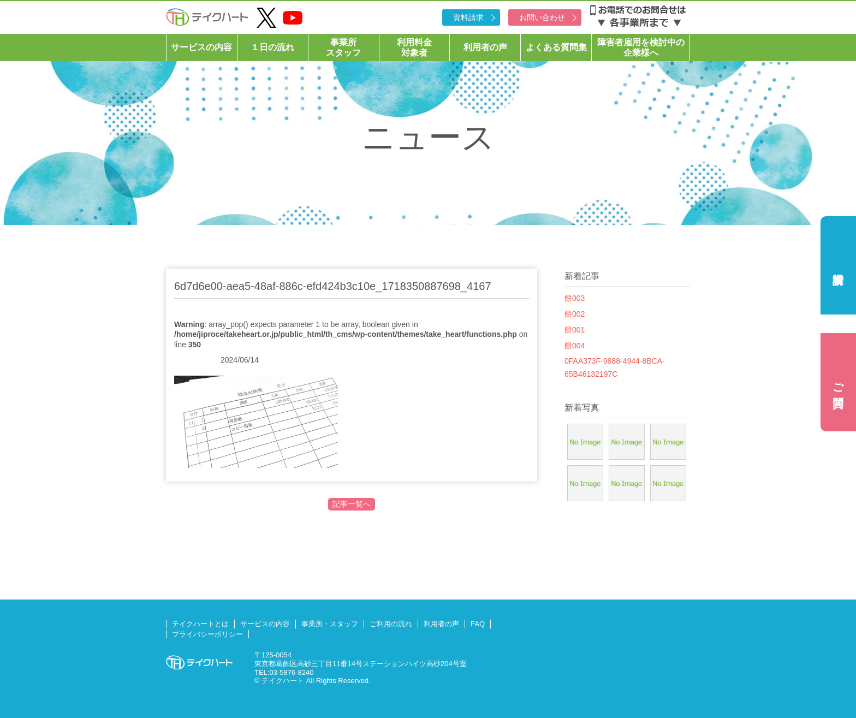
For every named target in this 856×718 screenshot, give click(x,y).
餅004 (574, 345)
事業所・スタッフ (329, 624)
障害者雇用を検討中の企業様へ (641, 47)
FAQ (478, 624)
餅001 (574, 329)
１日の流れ (272, 47)
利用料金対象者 (414, 47)
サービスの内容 (201, 47)
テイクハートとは (200, 624)
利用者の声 (485, 47)
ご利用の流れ (391, 624)
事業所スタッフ (343, 47)
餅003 (574, 298)
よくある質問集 (556, 47)
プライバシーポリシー (207, 634)
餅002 (574, 314)
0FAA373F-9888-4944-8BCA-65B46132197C (614, 367)
